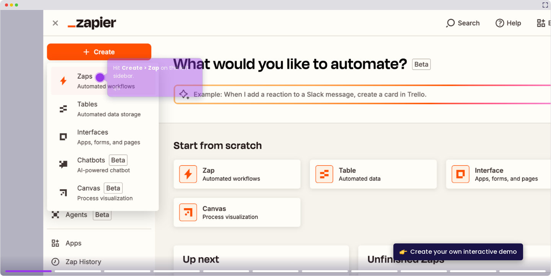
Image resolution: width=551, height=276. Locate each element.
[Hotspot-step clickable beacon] (100, 77)
